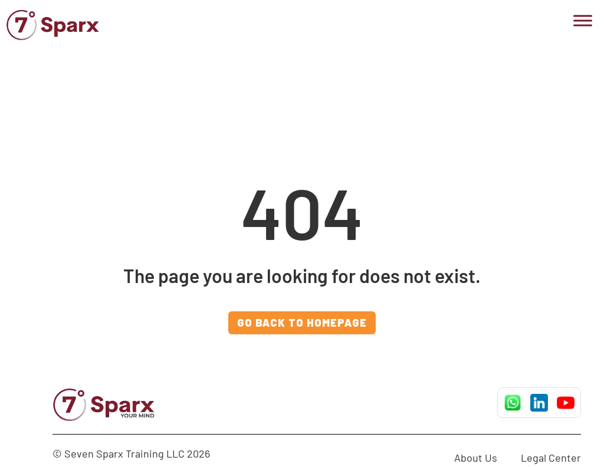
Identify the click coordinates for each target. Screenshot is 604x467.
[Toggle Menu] (582, 20)
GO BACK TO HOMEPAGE (302, 322)
